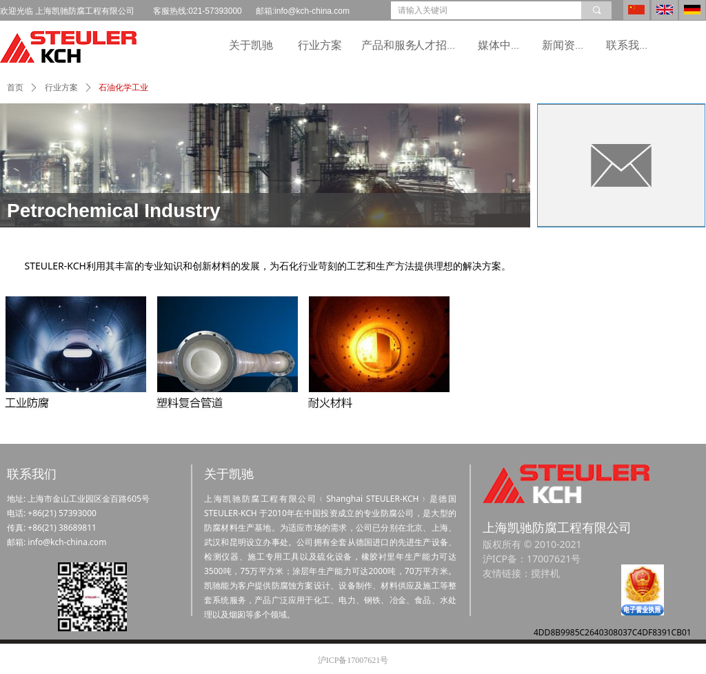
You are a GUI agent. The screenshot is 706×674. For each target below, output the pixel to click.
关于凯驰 (251, 45)
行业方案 (320, 45)
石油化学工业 (123, 87)
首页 (15, 87)
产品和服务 (388, 45)
